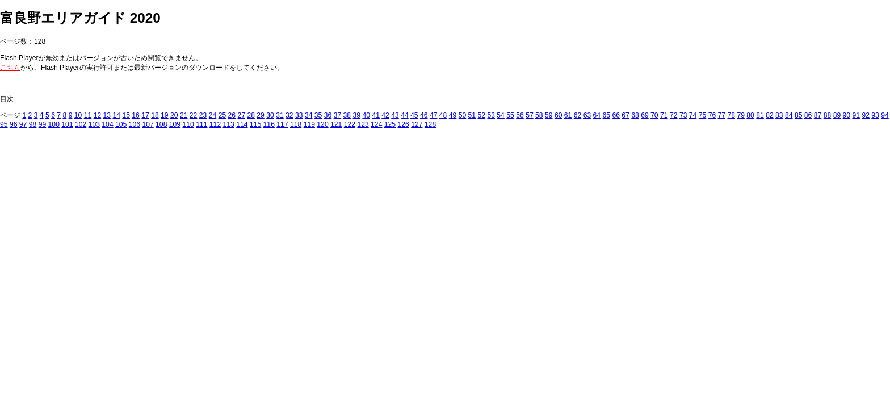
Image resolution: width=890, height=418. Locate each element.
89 (837, 115)
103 (94, 124)
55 (510, 115)
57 (530, 115)
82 (770, 115)
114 (241, 124)
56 (520, 115)
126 (403, 124)
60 (558, 115)
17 (145, 115)
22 (194, 115)
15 (126, 115)
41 (376, 115)
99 (43, 124)
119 (309, 124)
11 (88, 115)
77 (722, 115)
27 (241, 115)
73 (683, 115)
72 (674, 115)
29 (261, 115)
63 (587, 115)
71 (664, 115)
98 (33, 124)
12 (98, 115)
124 (376, 124)
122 (349, 124)
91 (856, 115)
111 (201, 124)
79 (741, 115)
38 (347, 115)
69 (645, 115)
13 (107, 115)
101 (67, 124)
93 (875, 115)
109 (174, 124)
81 (760, 115)
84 (789, 115)
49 (453, 115)
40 (366, 115)
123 (362, 124)
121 (336, 124)
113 (228, 124)
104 (107, 124)
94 (885, 115)
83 (779, 115)
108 (161, 124)
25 (222, 115)
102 (80, 124)
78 (731, 115)
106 (134, 124)
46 (424, 115)
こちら (10, 68)
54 (501, 115)
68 (635, 115)
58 (539, 115)
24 (213, 115)
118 (295, 124)
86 (808, 115)
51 (472, 115)
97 (23, 124)
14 (116, 115)
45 (414, 115)
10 (78, 115)
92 (866, 115)
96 (14, 124)
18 (155, 115)
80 (750, 115)
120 (322, 124)
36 (328, 115)
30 (270, 115)
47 (434, 115)
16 (136, 115)
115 (255, 124)
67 (625, 115)
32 (289, 115)
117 (282, 124)
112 (215, 124)
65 (607, 115)
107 (147, 124)
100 (54, 124)
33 (299, 115)
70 (654, 115)
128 (430, 124)
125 (390, 124)
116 (269, 124)
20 (174, 115)
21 (184, 115)
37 (338, 115)
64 (597, 115)
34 (309, 115)
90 (847, 115)
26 (232, 115)
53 (491, 115)
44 (405, 115)
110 (188, 124)
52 (482, 115)
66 (616, 115)
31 (280, 115)
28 (251, 115)
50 (463, 115)
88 (828, 115)
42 (385, 115)
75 (703, 115)
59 (549, 115)
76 (712, 115)
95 (4, 124)
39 (357, 115)
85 (799, 115)
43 (395, 115)
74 (693, 115)
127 (416, 124)
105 (121, 124)
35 (318, 115)
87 (818, 115)
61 (568, 115)
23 (203, 115)
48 (443, 115)
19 (165, 115)
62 (578, 115)
